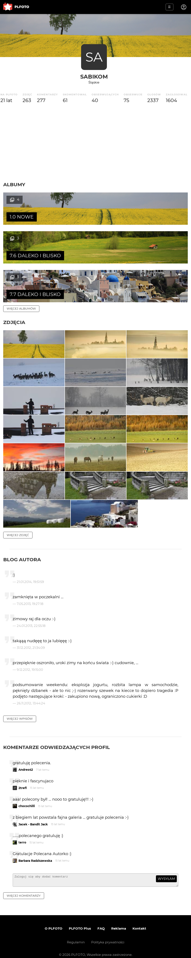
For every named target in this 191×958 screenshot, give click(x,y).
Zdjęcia (14, 284)
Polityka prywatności (107, 937)
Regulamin (76, 937)
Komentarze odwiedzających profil (56, 740)
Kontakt (139, 923)
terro (22, 835)
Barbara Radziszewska (35, 853)
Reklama (118, 923)
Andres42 (25, 762)
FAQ (101, 923)
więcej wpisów (20, 711)
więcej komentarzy (24, 889)
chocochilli (26, 798)
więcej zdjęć (18, 527)
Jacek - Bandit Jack (33, 816)
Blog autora (22, 552)
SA (94, 57)
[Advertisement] (95, 143)
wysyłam (166, 871)
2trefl (22, 780)
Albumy (14, 184)
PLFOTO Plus (80, 923)
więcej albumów (21, 269)
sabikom (94, 76)
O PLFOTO (53, 923)
